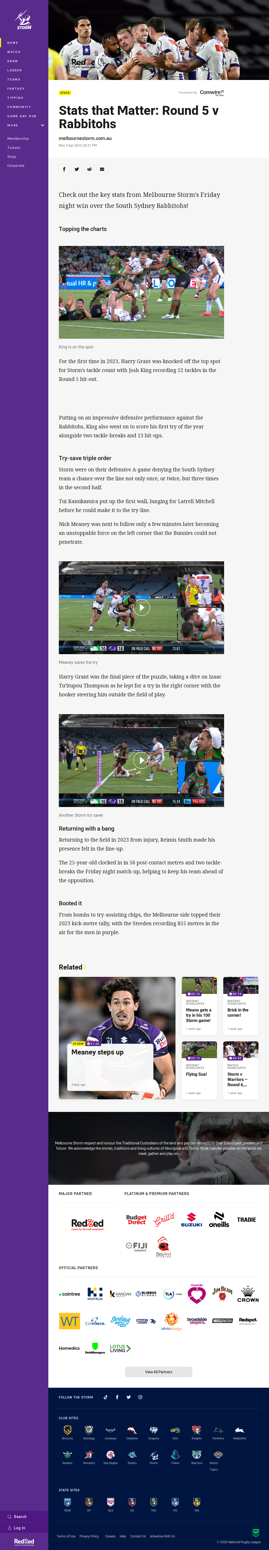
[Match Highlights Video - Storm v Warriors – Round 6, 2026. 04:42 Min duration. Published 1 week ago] (240, 1070)
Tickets (13, 147)
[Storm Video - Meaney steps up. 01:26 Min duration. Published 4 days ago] (117, 1038)
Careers (110, 1536)
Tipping (15, 98)
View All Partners (158, 1371)
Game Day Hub (22, 116)
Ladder (14, 70)
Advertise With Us (162, 1536)
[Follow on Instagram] (140, 1397)
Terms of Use (66, 1536)
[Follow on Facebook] (117, 1397)
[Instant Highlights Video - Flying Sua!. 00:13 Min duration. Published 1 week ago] (199, 1070)
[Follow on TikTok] (106, 1397)
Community (19, 107)
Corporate (16, 165)
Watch (14, 52)
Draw (12, 61)
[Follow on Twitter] (129, 1397)
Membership (18, 138)
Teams (14, 79)
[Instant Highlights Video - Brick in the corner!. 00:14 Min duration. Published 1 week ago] (240, 1006)
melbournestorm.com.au (85, 138)
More (25, 125)
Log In (16, 1527)
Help (123, 1536)
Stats (65, 93)
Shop (11, 156)
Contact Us (138, 1536)
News (12, 43)
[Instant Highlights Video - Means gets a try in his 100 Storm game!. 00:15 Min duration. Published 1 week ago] (199, 1006)
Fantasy (16, 88)
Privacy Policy (89, 1536)
